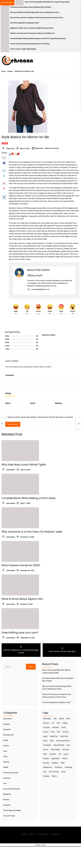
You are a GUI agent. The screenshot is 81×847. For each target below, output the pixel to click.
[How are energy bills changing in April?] (5, 23)
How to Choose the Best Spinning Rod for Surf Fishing (29, 44)
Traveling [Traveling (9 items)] (46, 776)
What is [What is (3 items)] (54, 776)
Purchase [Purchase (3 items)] (46, 763)
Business (6, 724)
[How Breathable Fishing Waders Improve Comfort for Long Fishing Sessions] (5, 39)
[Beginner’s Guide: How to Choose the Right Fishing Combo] (5, 28)
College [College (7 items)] (65, 723)
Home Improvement (10, 773)
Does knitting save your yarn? (20, 632)
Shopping (6, 805)
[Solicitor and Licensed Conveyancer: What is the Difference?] (5, 34)
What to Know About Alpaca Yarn (22, 599)
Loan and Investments (11, 789)
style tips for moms (54, 249)
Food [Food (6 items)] (52, 732)
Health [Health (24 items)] (45, 736)
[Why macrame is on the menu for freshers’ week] (20, 517)
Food (5, 751)
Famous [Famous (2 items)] (46, 732)
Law (4, 783)
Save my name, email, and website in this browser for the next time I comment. (40, 417)
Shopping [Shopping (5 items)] (55, 763)
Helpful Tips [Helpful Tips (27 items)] (64, 736)
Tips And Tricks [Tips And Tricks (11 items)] (54, 772)
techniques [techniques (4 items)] (58, 767)
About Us (32, 834)
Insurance (7, 778)
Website (58, 403)
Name (8, 403)
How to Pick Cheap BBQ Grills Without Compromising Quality (47, 2)
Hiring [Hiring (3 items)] (45, 741)
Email (33, 403)
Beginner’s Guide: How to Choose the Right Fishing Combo (31, 28)
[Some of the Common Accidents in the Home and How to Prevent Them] (5, 18)
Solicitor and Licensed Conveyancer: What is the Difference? (32, 33)
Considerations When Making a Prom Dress (29, 498)
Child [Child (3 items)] (58, 723)
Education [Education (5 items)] (55, 727)
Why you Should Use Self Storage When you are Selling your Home (34, 12)
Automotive (7, 719)
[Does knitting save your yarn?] (20, 618)
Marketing (7, 794)
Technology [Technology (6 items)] (68, 767)
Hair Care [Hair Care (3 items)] (65, 732)
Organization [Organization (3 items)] (55, 758)
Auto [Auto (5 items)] (55, 718)
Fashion (5, 143)
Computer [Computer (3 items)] (46, 727)
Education (7, 729)
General (6, 762)
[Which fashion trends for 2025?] (20, 551)
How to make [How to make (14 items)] (55, 749)
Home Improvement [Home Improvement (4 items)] (62, 741)
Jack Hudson (10, 470)
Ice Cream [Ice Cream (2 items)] (65, 749)
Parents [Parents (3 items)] (64, 758)
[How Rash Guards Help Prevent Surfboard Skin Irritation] (5, 7)
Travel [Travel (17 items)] (63, 772)
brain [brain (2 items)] (68, 718)
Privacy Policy (43, 834)
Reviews (6, 800)
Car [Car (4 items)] (53, 723)
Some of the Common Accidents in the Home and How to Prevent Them (36, 18)
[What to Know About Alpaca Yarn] (20, 584)
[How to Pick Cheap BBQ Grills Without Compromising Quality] (19, 2)
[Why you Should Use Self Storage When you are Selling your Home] (5, 13)
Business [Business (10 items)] (46, 723)
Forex (5, 756)
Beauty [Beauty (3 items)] (61, 718)
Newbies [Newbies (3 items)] (46, 758)
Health (5, 767)
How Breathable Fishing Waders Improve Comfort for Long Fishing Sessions (38, 38)
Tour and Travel (9, 816)
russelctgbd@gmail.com (38, 289)
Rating (8, 393)
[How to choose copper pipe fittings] (5, 49)
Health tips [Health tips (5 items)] (54, 736)
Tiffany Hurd (10, 148)
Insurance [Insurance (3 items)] (52, 754)
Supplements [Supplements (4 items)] (47, 767)
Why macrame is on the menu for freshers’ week (32, 531)
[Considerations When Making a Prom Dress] (20, 484)
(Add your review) (48, 335)
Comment (10, 375)
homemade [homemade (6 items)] (47, 745)
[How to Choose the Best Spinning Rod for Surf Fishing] (5, 44)
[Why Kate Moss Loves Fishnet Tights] (20, 450)
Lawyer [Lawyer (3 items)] (66, 754)
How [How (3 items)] (68, 745)
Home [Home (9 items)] (52, 741)
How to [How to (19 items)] (45, 749)
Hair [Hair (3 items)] (58, 732)
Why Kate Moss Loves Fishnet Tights (24, 464)
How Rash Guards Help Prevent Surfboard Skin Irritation (30, 7)
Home (24, 834)
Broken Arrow (35, 246)
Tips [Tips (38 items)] (44, 772)
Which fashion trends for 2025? (21, 565)
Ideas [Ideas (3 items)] (45, 754)
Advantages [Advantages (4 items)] (47, 718)
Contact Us (55, 834)
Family (5, 740)
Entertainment (8, 735)
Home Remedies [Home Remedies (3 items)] (58, 745)
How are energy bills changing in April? (24, 23)
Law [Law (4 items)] (59, 754)
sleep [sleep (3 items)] (62, 763)
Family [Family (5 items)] (63, 727)
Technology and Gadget (12, 810)
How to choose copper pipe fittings (23, 49)
